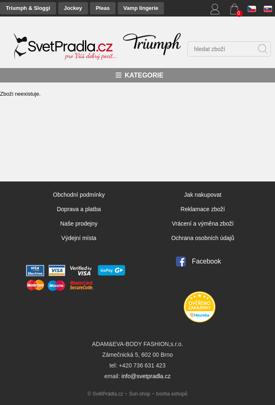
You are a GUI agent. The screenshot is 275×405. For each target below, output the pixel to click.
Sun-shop (139, 394)
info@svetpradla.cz (146, 376)
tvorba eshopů (171, 394)
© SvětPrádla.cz (105, 394)
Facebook (206, 261)
